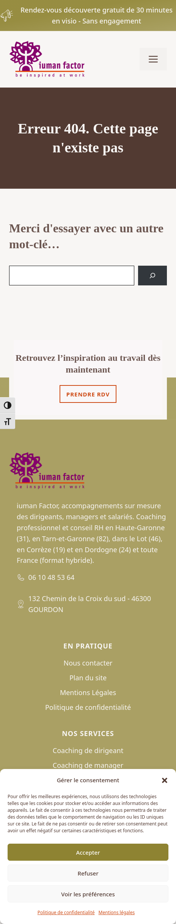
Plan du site (88, 677)
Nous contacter (88, 662)
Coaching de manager (88, 765)
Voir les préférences (88, 894)
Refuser (87, 873)
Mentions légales (117, 912)
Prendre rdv (88, 394)
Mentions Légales (88, 692)
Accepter (88, 852)
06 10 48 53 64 (51, 577)
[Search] (152, 275)
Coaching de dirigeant (88, 750)
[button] (164, 780)
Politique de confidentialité (66, 912)
